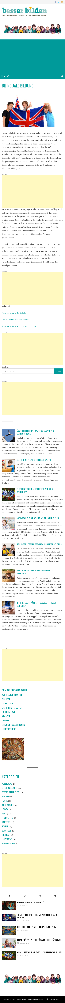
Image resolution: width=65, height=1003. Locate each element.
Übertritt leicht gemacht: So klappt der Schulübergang (35, 432)
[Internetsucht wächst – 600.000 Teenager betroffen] (8, 607)
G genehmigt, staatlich (12, 707)
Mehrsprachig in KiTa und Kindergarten (19, 326)
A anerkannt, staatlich (12, 695)
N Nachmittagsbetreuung (13, 724)
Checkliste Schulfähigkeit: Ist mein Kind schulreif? (35, 490)
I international (8, 712)
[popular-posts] (9, 896)
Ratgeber (6, 822)
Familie (5, 800)
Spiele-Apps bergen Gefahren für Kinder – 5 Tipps (39, 544)
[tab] (9, 896)
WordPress (48, 999)
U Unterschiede (9, 729)
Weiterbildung (8, 843)
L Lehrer (5, 720)
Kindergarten (8, 805)
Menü (5, 76)
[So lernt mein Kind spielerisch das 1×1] (8, 465)
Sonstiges (6, 830)
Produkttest (8, 817)
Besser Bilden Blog (10, 792)
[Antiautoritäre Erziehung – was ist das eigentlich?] (8, 575)
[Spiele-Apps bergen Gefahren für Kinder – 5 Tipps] (8, 549)
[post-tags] (55, 896)
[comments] (40, 896)
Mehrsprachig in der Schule (14, 313)
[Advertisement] (32, 57)
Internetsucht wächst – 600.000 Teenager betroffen (36, 604)
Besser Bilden (21, 999)
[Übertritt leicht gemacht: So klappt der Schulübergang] (8, 435)
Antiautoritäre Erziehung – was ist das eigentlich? (35, 572)
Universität (7, 839)
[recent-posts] (24, 896)
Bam (57, 999)
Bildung (5, 796)
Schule (5, 826)
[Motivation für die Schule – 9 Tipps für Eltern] (8, 523)
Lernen (5, 809)
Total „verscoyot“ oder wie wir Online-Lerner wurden (37, 916)
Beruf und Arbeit (9, 788)
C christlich (7, 703)
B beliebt (6, 699)
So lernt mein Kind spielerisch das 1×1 (34, 459)
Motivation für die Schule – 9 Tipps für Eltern (38, 518)
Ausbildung (7, 783)
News (4, 813)
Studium (5, 834)
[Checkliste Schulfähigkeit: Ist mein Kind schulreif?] (8, 494)
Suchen (5, 367)
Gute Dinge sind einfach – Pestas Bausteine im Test (39, 926)
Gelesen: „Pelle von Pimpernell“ (30, 902)
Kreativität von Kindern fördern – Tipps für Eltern (39, 939)
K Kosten (6, 716)
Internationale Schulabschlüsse (15, 319)
